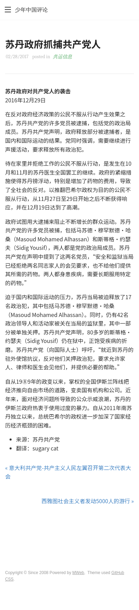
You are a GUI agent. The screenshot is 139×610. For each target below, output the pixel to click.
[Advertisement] (69, 531)
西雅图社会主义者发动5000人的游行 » (87, 501)
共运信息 (62, 57)
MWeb (78, 572)
